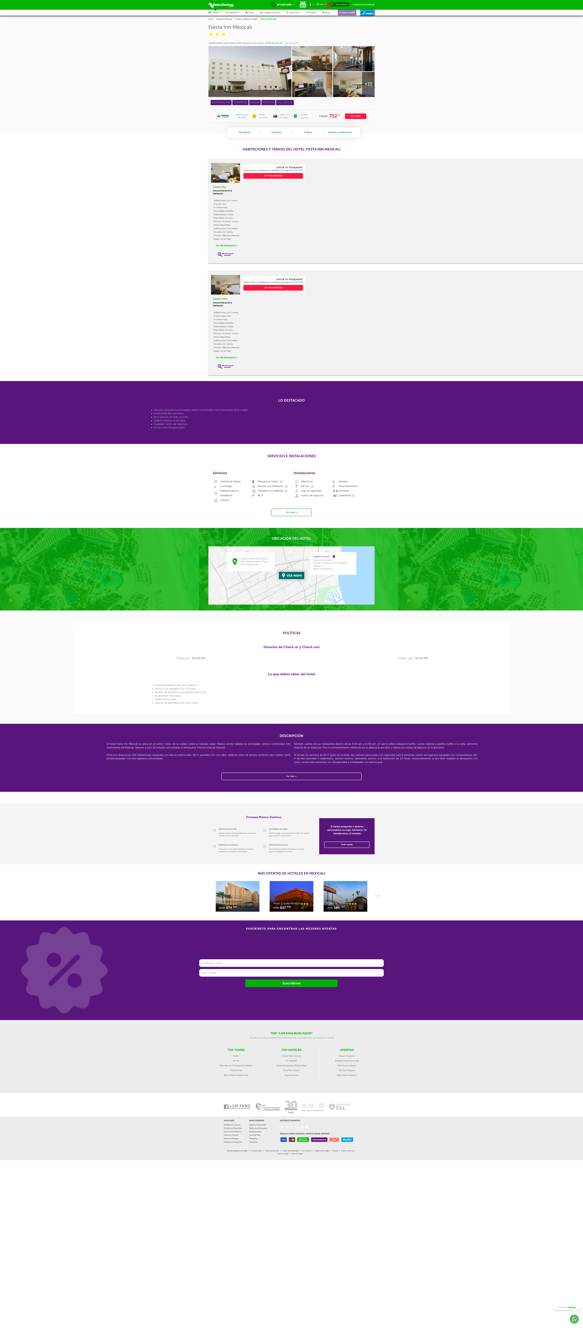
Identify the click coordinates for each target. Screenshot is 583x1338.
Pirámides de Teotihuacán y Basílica (236, 1065)
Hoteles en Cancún (232, 1125)
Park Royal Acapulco (346, 1065)
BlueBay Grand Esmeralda (347, 1061)
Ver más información (226, 245)
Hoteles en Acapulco (233, 1142)
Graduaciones (255, 1132)
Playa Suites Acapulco (347, 1075)
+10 (368, 84)
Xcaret (236, 1056)
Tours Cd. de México (232, 1132)
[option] (273, 172)
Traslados (253, 1142)
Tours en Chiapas (231, 1138)
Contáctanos (256, 1151)
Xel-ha (236, 1061)
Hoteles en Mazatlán (233, 1128)
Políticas (308, 132)
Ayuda (335, 1151)
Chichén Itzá (236, 1070)
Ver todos (291, 512)
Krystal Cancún (291, 1075)
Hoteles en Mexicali (224, 19)
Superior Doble (220, 299)
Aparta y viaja (283, 1154)
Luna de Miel (254, 1135)
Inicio (210, 19)
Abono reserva (347, 1151)
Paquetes (253, 1138)
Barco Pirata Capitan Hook (236, 1075)
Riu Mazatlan (291, 1061)
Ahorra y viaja (297, 1154)
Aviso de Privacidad (290, 1151)
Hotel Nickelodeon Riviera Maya (291, 1065)
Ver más (291, 776)
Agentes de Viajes (322, 1151)
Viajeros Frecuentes (257, 1125)
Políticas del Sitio (272, 1151)
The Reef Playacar (347, 1070)
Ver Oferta (356, 116)
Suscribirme (291, 983)
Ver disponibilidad (273, 175)
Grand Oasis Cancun (291, 1056)
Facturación (307, 1151)
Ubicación (276, 132)
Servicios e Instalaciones (340, 132)
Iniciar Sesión (341, 4)
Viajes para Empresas (258, 1128)
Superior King (219, 187)
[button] (273, 12)
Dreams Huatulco (347, 1056)
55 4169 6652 (297, 170)
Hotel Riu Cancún (291, 1070)
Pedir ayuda (347, 844)
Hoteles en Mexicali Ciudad (246, 19)
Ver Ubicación (291, 43)
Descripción (244, 132)
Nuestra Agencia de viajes (237, 1151)
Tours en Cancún (231, 1135)
